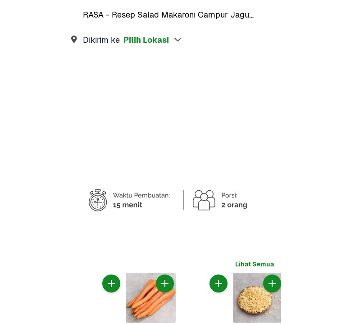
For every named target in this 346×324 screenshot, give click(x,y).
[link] (173, 39)
